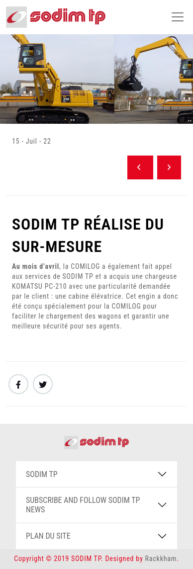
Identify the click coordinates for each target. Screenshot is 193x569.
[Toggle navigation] (177, 16)
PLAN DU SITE (48, 536)
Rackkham (161, 559)
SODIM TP (42, 474)
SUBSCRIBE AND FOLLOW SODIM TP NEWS (83, 504)
